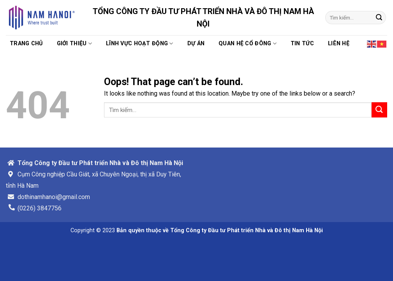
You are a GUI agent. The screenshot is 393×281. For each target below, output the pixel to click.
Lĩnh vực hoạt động (139, 43)
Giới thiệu (74, 43)
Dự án (195, 43)
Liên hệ (338, 43)
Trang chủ (26, 43)
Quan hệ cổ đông (248, 43)
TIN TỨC (302, 43)
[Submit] (379, 17)
